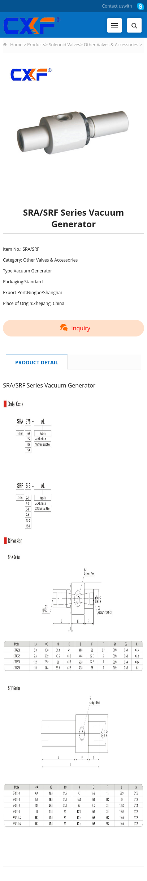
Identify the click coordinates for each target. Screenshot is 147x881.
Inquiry (73, 328)
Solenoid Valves (64, 45)
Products (36, 45)
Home (16, 45)
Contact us (112, 6)
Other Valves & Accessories (111, 45)
